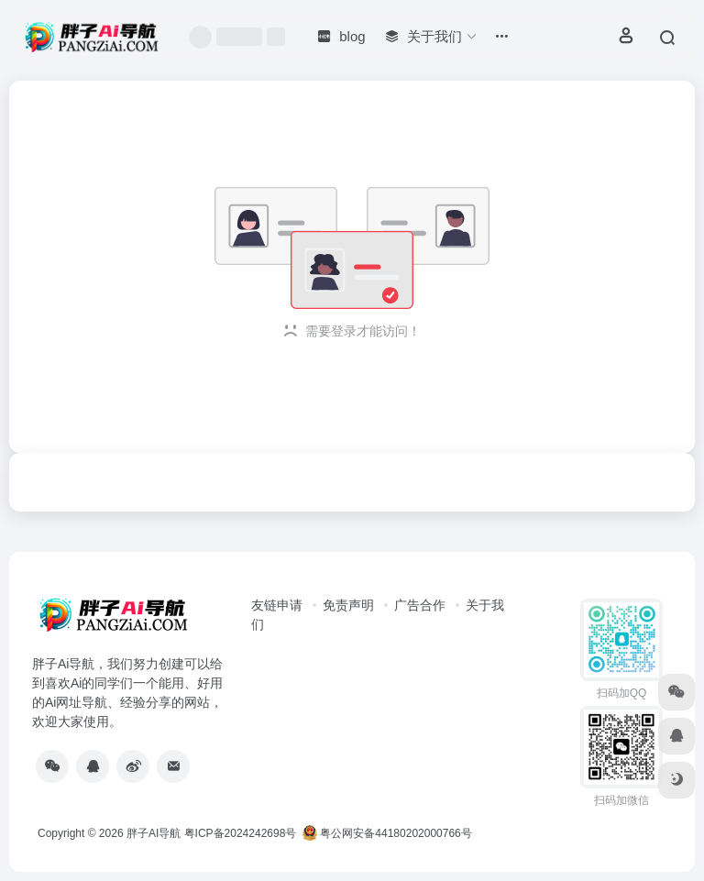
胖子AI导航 (153, 833)
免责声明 (348, 605)
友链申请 (276, 605)
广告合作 (420, 605)
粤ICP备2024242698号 (240, 833)
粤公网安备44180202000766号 (387, 833)
